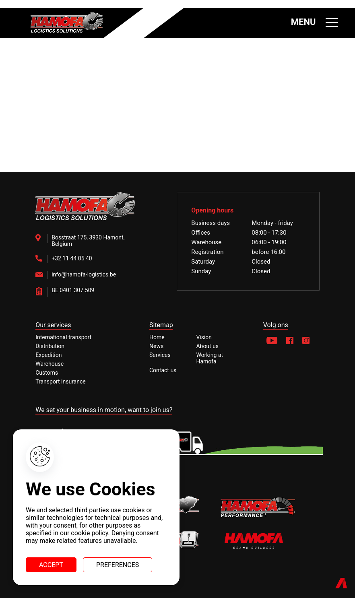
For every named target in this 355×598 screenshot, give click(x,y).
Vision (204, 337)
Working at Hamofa (209, 358)
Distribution (49, 346)
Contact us (162, 370)
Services (160, 355)
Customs (46, 372)
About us (207, 346)
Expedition (48, 355)
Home (157, 337)
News (156, 346)
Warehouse (49, 364)
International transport (63, 337)
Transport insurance (60, 381)
